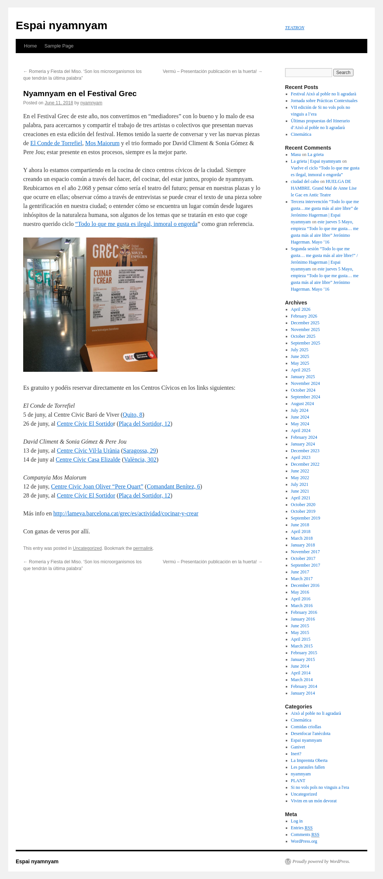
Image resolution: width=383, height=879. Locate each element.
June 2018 (300, 524)
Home (30, 46)
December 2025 (305, 322)
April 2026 (300, 309)
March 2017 (302, 578)
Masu (296, 154)
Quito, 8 (132, 414)
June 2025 (300, 356)
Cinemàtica (301, 720)
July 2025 (300, 349)
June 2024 (300, 417)
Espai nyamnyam (61, 25)
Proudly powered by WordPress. (321, 861)
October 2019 (303, 511)
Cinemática (301, 134)
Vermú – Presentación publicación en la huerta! (213, 71)
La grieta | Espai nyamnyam (316, 161)
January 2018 (303, 545)
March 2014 (302, 679)
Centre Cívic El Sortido (85, 423)
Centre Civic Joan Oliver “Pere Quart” (97, 486)
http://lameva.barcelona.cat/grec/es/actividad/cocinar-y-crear (125, 513)
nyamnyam (91, 102)
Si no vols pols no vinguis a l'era (320, 787)
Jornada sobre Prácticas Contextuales (324, 100)
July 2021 (300, 484)
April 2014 (300, 673)
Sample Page (59, 46)
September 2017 (305, 565)
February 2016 (304, 612)
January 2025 (303, 376)
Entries (302, 828)
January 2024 (303, 444)
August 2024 (302, 403)
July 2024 (300, 410)
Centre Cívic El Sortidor (86, 495)
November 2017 (305, 551)
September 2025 (305, 343)
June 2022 (300, 471)
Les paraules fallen (308, 767)
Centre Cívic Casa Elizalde (88, 459)
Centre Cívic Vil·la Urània (88, 450)
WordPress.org (304, 841)
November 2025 (305, 329)
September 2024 (305, 396)
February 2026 (304, 316)
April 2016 (300, 598)
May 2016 (300, 592)
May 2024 (300, 423)
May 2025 (300, 363)
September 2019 (305, 518)
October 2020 (303, 504)
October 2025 (303, 336)
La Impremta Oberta (309, 760)
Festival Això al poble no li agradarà (323, 94)
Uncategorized (87, 548)
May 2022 (300, 477)
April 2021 (300, 497)
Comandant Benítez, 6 (173, 486)
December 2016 (305, 585)
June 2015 (300, 625)
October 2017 (303, 558)
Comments (305, 834)
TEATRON (294, 27)
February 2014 (304, 686)
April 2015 (300, 639)
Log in (297, 821)
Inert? (296, 753)
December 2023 (305, 450)
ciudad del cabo (305, 181)
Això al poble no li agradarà (316, 713)
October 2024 (303, 390)
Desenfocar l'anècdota (311, 733)
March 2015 (302, 646)
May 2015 (300, 632)
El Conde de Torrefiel (56, 143)
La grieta (315, 154)
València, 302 (140, 459)
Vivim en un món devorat (314, 800)
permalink (143, 548)
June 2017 (300, 572)
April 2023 (300, 457)
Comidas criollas (306, 726)
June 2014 (300, 666)
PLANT (298, 780)
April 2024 (300, 430)
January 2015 (303, 659)
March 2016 (302, 605)
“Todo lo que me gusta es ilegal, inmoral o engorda (136, 224)
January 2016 (303, 619)
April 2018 (300, 531)
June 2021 (300, 491)
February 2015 (304, 652)
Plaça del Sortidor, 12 (144, 423)
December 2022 (305, 464)
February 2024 (304, 437)
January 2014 (303, 693)
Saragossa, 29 (139, 450)
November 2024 (305, 383)
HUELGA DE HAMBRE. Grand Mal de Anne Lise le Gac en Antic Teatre (324, 188)
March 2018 (302, 538)
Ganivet (298, 747)
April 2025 (300, 370)
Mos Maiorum (102, 143)
